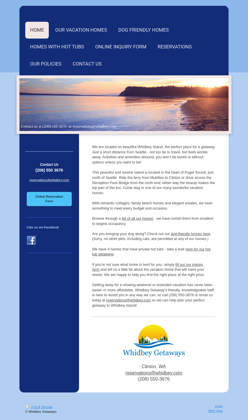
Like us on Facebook (43, 227)
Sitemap (47, 407)
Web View (215, 410)
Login (219, 406)
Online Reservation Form (49, 198)
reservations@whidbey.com (128, 300)
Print (32, 407)
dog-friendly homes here (190, 234)
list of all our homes (137, 219)
